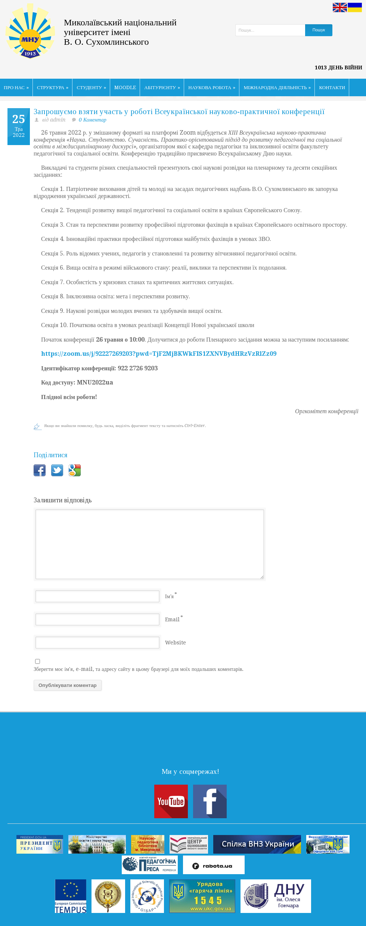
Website (175, 643)
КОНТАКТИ (332, 87)
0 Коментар (92, 120)
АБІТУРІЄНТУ (162, 87)
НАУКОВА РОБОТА (211, 87)
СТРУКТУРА (53, 87)
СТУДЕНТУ (91, 87)
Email (172, 619)
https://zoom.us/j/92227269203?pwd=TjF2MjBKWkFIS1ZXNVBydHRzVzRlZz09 (158, 353)
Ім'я (169, 596)
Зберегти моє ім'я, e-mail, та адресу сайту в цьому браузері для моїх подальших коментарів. (139, 669)
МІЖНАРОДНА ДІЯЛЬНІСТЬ (277, 87)
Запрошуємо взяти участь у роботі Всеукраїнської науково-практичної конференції (179, 111)
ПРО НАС (16, 87)
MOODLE (125, 87)
